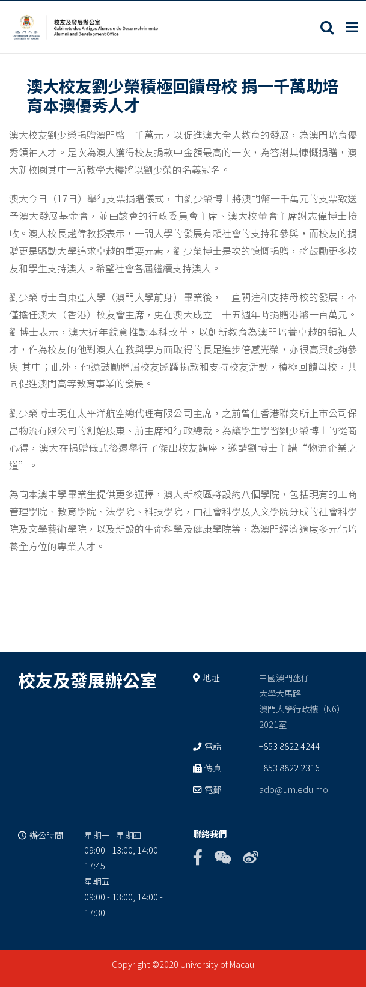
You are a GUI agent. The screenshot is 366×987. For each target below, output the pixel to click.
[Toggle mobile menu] (353, 27)
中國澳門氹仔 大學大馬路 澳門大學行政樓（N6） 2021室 (302, 700)
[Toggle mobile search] (327, 27)
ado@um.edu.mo (293, 789)
